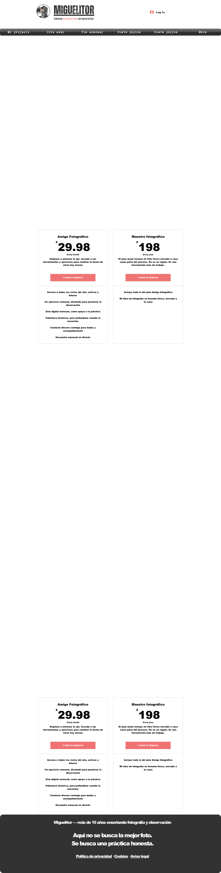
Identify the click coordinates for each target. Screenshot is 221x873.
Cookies (121, 856)
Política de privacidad (94, 856)
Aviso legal (140, 856)
